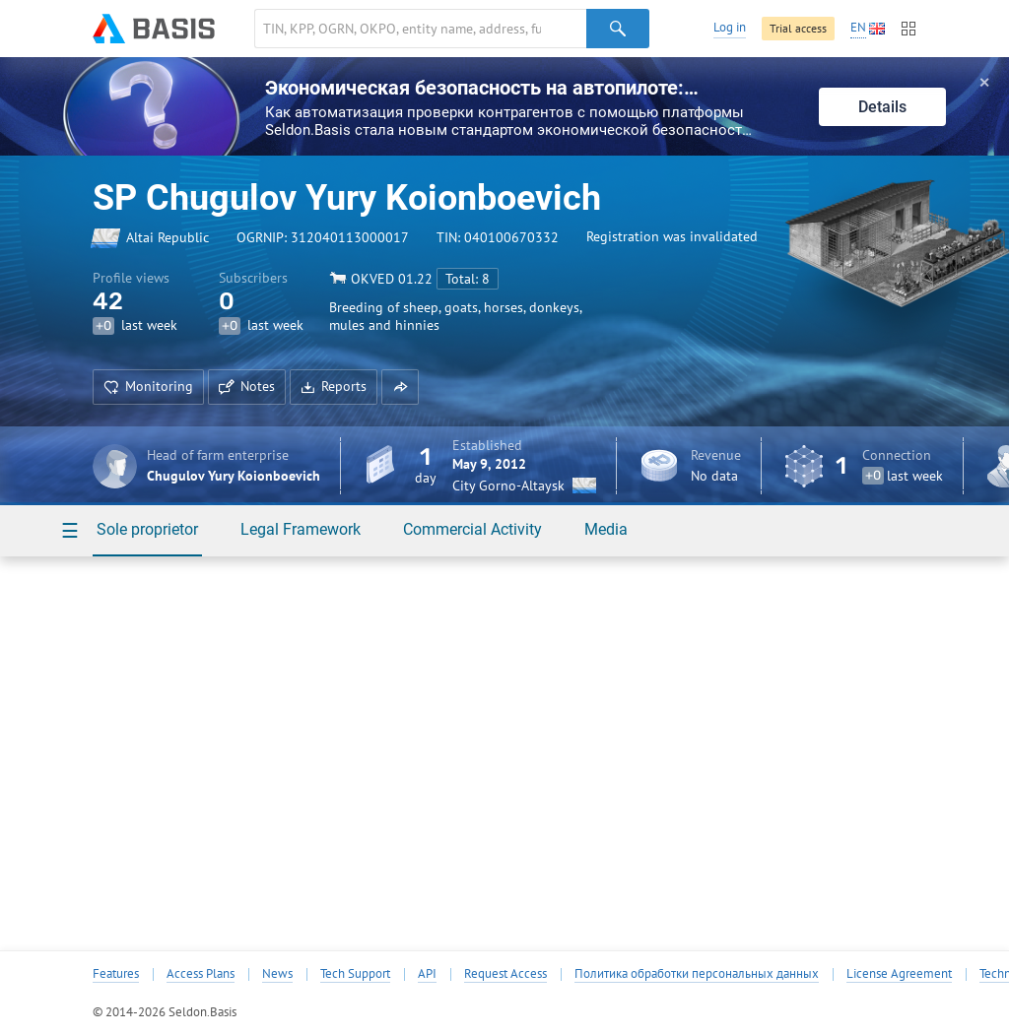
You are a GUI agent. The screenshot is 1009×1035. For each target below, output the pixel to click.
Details (882, 106)
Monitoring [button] (148, 386)
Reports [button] (334, 386)
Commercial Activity (472, 529)
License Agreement (899, 974)
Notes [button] (247, 386)
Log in (729, 27)
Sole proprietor (147, 529)
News (277, 974)
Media (606, 529)
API (427, 974)
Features (116, 974)
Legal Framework (300, 529)
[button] (400, 387)
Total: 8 (467, 279)
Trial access (798, 28)
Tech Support (355, 974)
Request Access (505, 974)
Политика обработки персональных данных (696, 974)
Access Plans (201, 974)
